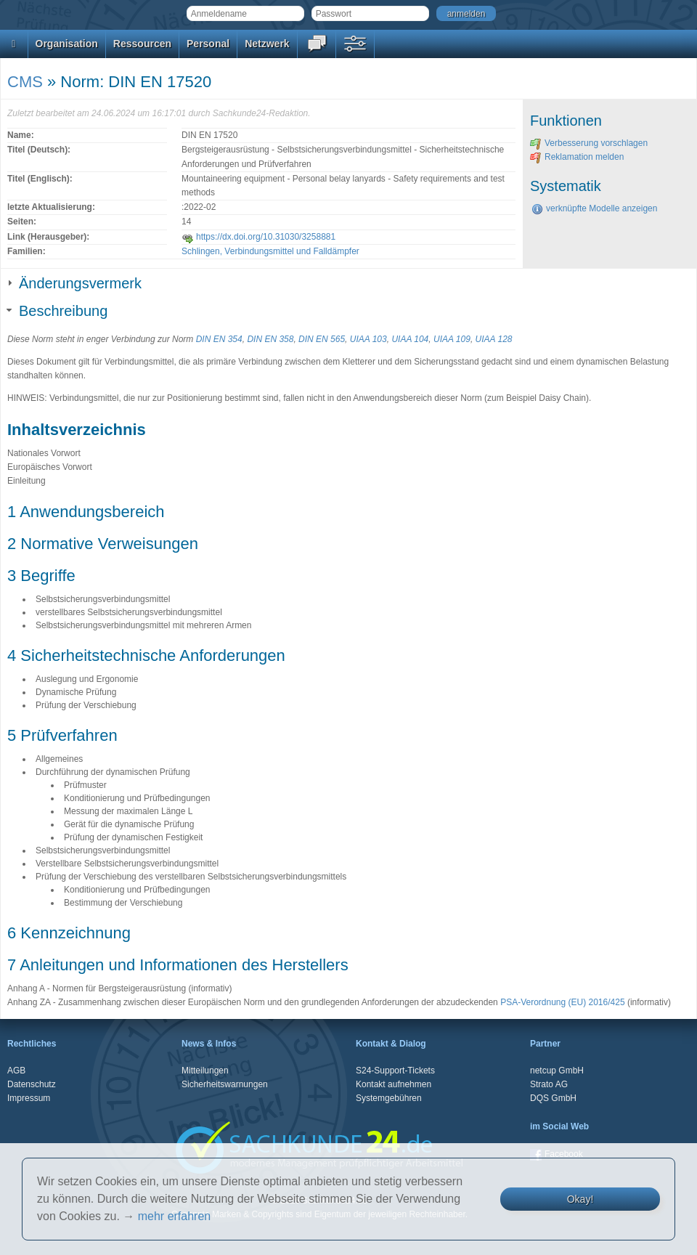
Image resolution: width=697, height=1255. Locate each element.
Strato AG (549, 1084)
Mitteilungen (205, 1070)
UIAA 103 (368, 339)
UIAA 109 (451, 339)
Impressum (28, 1098)
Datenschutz (31, 1084)
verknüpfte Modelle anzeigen (594, 208)
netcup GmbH (557, 1070)
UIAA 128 (494, 339)
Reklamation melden (577, 157)
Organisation (67, 43)
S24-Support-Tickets (395, 1070)
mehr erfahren (174, 1216)
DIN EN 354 (219, 339)
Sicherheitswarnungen (225, 1084)
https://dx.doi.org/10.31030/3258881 (258, 237)
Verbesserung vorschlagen (589, 143)
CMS (25, 82)
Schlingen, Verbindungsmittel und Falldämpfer (270, 251)
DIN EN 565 (321, 339)
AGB (16, 1070)
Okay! (580, 1199)
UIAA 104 (409, 339)
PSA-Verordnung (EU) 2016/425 (562, 1002)
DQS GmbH (553, 1098)
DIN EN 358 (270, 339)
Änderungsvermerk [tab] (74, 283)
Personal (208, 43)
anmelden (466, 14)
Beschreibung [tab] (57, 311)
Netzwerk (267, 43)
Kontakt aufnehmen (393, 1084)
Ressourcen (142, 43)
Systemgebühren (389, 1098)
